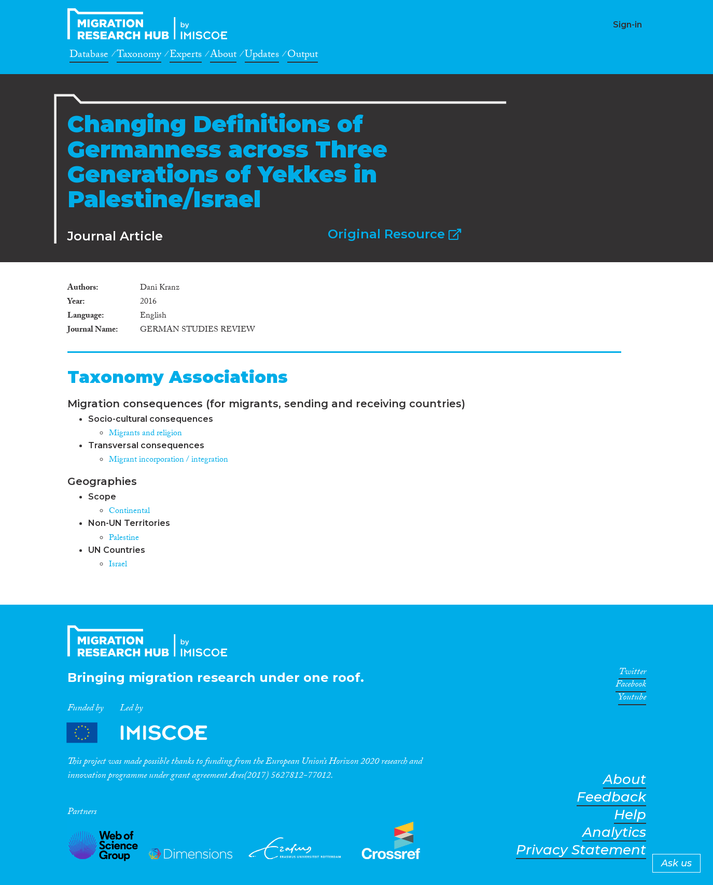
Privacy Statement (581, 850)
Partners (145, 733)
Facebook (631, 686)
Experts (186, 56)
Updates (262, 56)
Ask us (676, 863)
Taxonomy (139, 56)
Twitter (632, 673)
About (223, 56)
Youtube (632, 699)
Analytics (614, 832)
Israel (118, 565)
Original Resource (394, 233)
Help (630, 815)
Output (302, 56)
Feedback (611, 797)
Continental (129, 512)
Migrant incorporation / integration (168, 460)
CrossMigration (150, 23)
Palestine (124, 539)
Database (88, 56)
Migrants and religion (145, 434)
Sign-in (627, 25)
